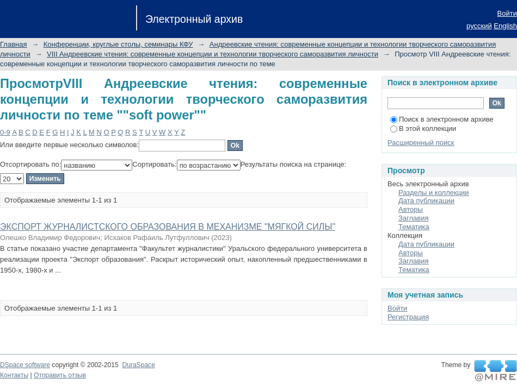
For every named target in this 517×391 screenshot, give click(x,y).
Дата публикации (426, 201)
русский (479, 26)
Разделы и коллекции (433, 192)
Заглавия (413, 218)
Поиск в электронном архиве (442, 119)
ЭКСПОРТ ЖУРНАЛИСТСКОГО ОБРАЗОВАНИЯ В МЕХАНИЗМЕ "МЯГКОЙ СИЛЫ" (167, 226)
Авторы (410, 209)
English (505, 26)
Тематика (413, 227)
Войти (507, 13)
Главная (13, 44)
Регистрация (408, 317)
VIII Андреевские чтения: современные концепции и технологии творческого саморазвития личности (212, 54)
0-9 (5, 132)
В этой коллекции (423, 128)
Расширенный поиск (420, 142)
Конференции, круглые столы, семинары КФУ (118, 44)
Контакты (14, 375)
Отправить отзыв (60, 375)
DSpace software (25, 365)
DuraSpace (138, 365)
